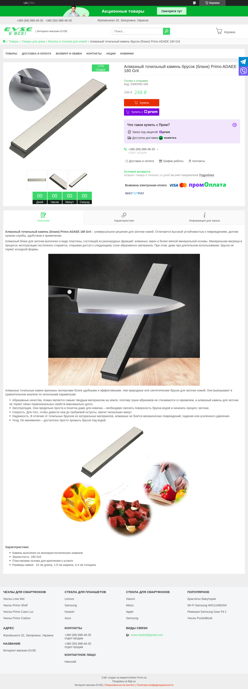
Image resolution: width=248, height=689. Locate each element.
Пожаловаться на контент (120, 685)
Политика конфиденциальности (155, 685)
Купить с (144, 112)
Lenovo (69, 599)
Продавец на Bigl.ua (124, 681)
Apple (130, 611)
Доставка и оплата (36, 53)
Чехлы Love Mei (13, 599)
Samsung (70, 605)
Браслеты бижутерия (201, 599)
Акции (111, 53)
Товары (13, 41)
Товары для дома (33, 41)
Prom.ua (141, 677)
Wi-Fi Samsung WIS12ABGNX (207, 605)
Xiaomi (130, 599)
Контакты (94, 53)
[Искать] (166, 31)
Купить (144, 102)
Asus (67, 618)
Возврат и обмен (69, 53)
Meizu (130, 605)
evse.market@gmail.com (147, 635)
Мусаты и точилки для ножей (67, 41)
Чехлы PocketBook (200, 618)
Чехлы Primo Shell (15, 605)
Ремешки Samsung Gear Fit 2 (206, 611)
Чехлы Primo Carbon (16, 618)
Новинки (127, 53)
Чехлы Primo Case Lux (18, 611)
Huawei (69, 611)
